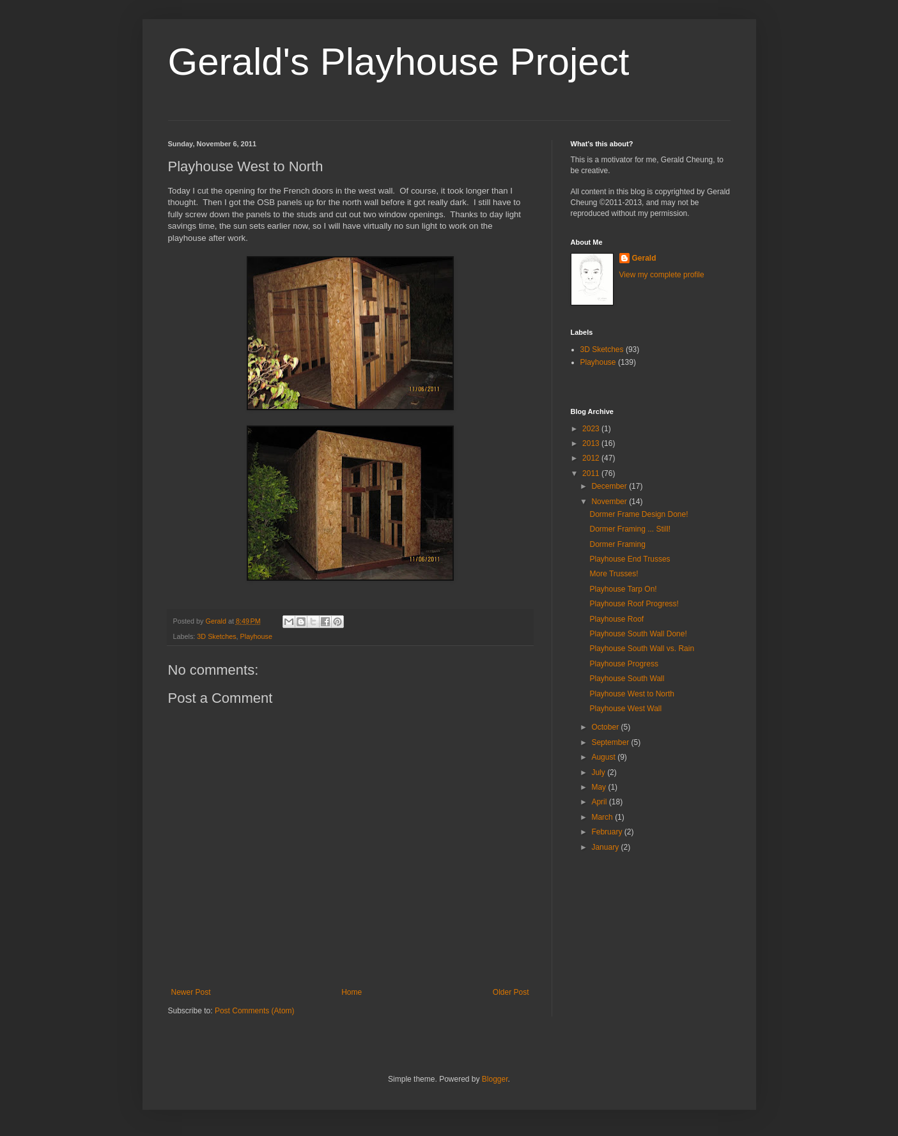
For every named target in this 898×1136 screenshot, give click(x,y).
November (610, 501)
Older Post (511, 992)
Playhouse (256, 636)
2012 (591, 458)
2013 (591, 443)
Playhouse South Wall (626, 678)
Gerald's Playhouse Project (399, 61)
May (599, 787)
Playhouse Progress (623, 663)
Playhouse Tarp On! (622, 589)
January (606, 847)
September (611, 742)
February (607, 831)
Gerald (644, 258)
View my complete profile (661, 274)
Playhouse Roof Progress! (633, 603)
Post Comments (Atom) (255, 1010)
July (599, 772)
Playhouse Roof (616, 619)
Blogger (495, 1079)
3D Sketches (216, 636)
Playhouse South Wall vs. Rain (641, 648)
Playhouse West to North (631, 693)
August (604, 757)
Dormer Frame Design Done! (638, 514)
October (606, 727)
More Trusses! (613, 573)
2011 (591, 473)
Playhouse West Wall (625, 708)
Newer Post (191, 992)
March (603, 817)
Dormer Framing (617, 544)
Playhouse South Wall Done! (637, 633)
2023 (591, 428)
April (599, 801)
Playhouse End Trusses (629, 559)
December (610, 486)
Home (351, 992)
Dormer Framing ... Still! (629, 529)
